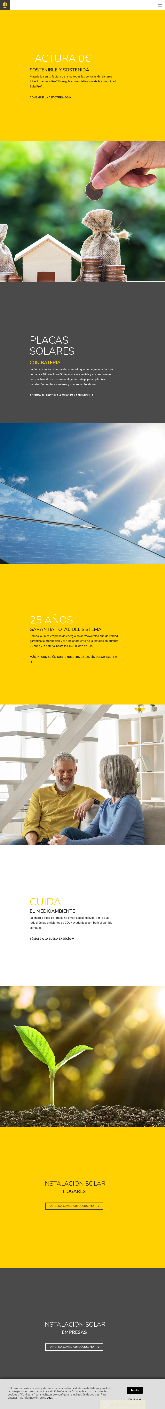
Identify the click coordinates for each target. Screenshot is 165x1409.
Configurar (135, 1399)
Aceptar (135, 1390)
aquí (49, 1397)
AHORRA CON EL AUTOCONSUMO (75, 1206)
